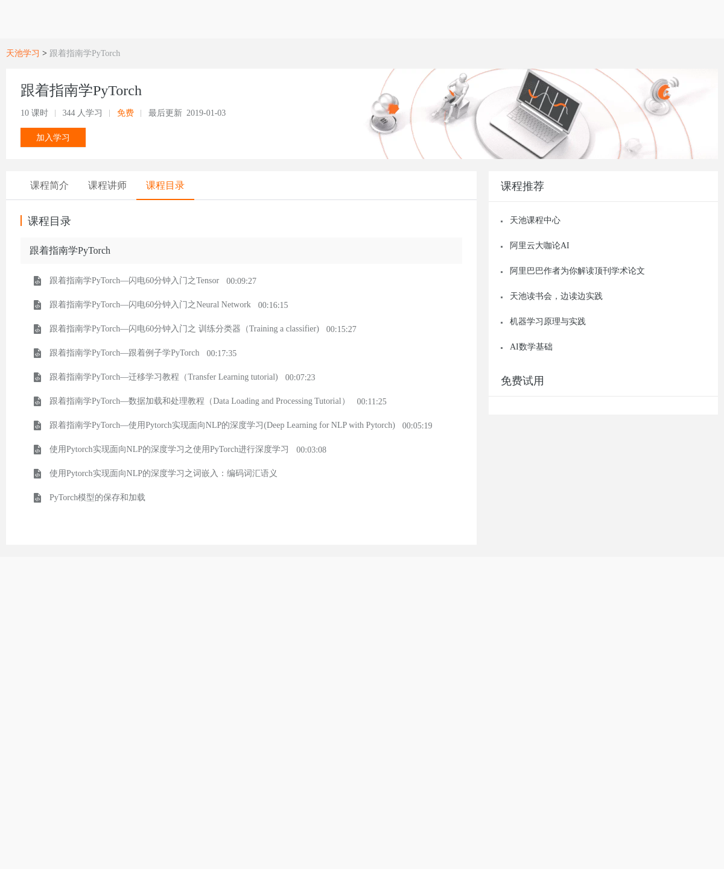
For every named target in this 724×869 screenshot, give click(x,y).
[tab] (49, 185)
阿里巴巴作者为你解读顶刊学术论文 (577, 270)
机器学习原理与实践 (548, 321)
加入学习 (53, 137)
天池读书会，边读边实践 (556, 296)
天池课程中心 (535, 220)
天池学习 (23, 53)
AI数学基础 (531, 346)
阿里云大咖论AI (540, 245)
